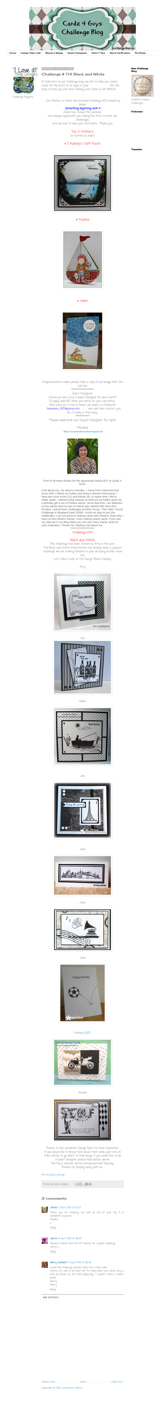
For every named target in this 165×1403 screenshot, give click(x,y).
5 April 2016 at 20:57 (69, 1208)
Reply (53, 1228)
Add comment (50, 1297)
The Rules (140, 53)
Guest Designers (77, 53)
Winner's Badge (54, 53)
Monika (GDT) (82, 1033)
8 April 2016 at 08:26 (69, 1238)
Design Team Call (31, 53)
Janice (53, 1238)
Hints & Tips (98, 53)
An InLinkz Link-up (53, 1175)
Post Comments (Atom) (69, 1388)
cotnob (53, 1208)
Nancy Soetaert (58, 1262)
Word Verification (120, 53)
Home (12, 53)
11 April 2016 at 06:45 (79, 1262)
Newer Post (48, 1382)
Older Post (117, 1382)
